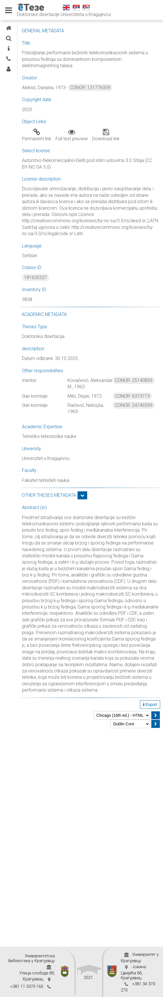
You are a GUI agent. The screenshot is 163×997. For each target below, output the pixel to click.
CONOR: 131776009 (90, 87)
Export (150, 704)
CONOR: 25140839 (133, 380)
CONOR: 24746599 (133, 405)
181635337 (35, 277)
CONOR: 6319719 (132, 396)
